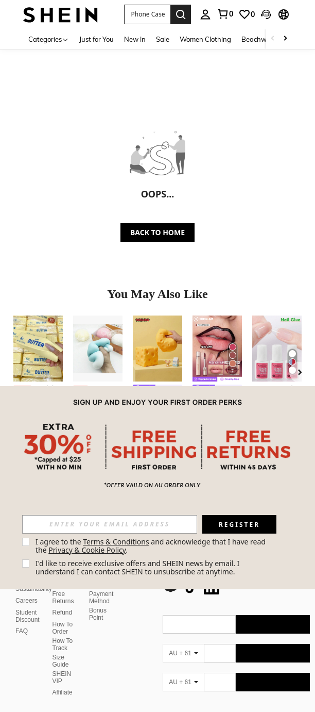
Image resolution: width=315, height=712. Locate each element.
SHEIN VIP (62, 677)
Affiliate (62, 692)
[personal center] (205, 14)
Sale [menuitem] (162, 39)
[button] (147, 14)
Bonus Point (98, 614)
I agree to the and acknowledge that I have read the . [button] (152, 546)
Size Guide (60, 661)
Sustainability (33, 588)
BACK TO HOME (157, 232)
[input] (109, 524)
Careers (26, 600)
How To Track (62, 644)
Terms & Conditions (116, 542)
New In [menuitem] (135, 39)
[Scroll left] (272, 39)
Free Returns (63, 597)
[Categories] (48, 39)
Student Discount (27, 616)
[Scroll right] (285, 39)
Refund (62, 612)
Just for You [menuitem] (96, 39)
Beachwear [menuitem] (259, 39)
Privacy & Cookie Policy (87, 550)
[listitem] (38, 381)
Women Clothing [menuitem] (205, 39)
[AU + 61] (183, 653)
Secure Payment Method (101, 594)
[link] (225, 14)
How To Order (62, 628)
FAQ (21, 631)
